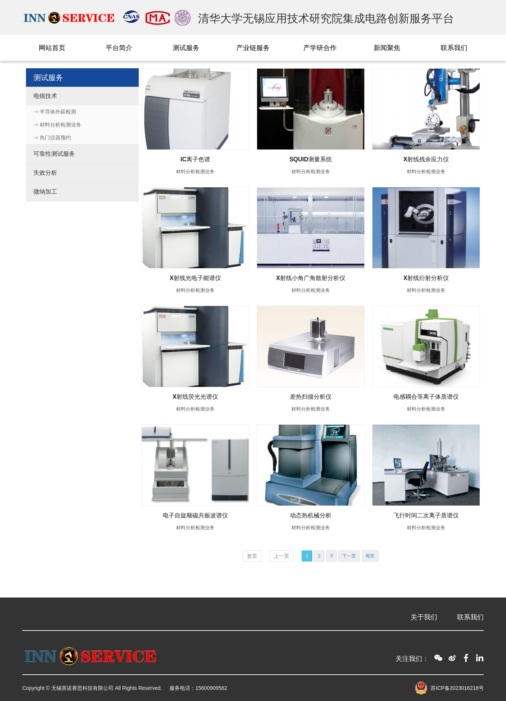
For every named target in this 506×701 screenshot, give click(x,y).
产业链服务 (253, 48)
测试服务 (185, 48)
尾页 (370, 556)
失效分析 (45, 173)
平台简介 (119, 48)
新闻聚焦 (387, 48)
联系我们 (454, 48)
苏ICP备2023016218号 (457, 688)
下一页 (349, 556)
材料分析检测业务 (57, 125)
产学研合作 (320, 48)
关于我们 (424, 617)
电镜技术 (45, 96)
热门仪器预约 (52, 138)
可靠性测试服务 (54, 154)
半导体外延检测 (54, 112)
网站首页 (52, 48)
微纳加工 (45, 191)
